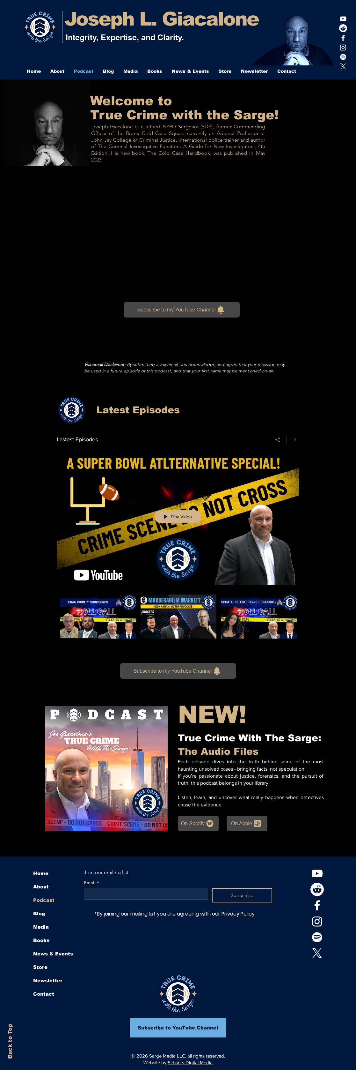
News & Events (53, 953)
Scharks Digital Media (190, 1062)
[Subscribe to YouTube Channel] (178, 1027)
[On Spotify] (198, 823)
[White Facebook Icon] (343, 38)
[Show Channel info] (293, 440)
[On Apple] (247, 823)
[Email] (144, 894)
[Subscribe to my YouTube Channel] (182, 310)
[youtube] (343, 19)
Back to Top (10, 1041)
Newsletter (47, 980)
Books (41, 940)
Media (41, 927)
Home (40, 873)
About (41, 886)
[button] (130, 71)
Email (91, 883)
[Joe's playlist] (343, 57)
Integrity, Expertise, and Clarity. (125, 37)
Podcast (43, 900)
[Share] (278, 440)
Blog (39, 913)
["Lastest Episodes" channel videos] (178, 624)
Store (40, 967)
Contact (43, 994)
